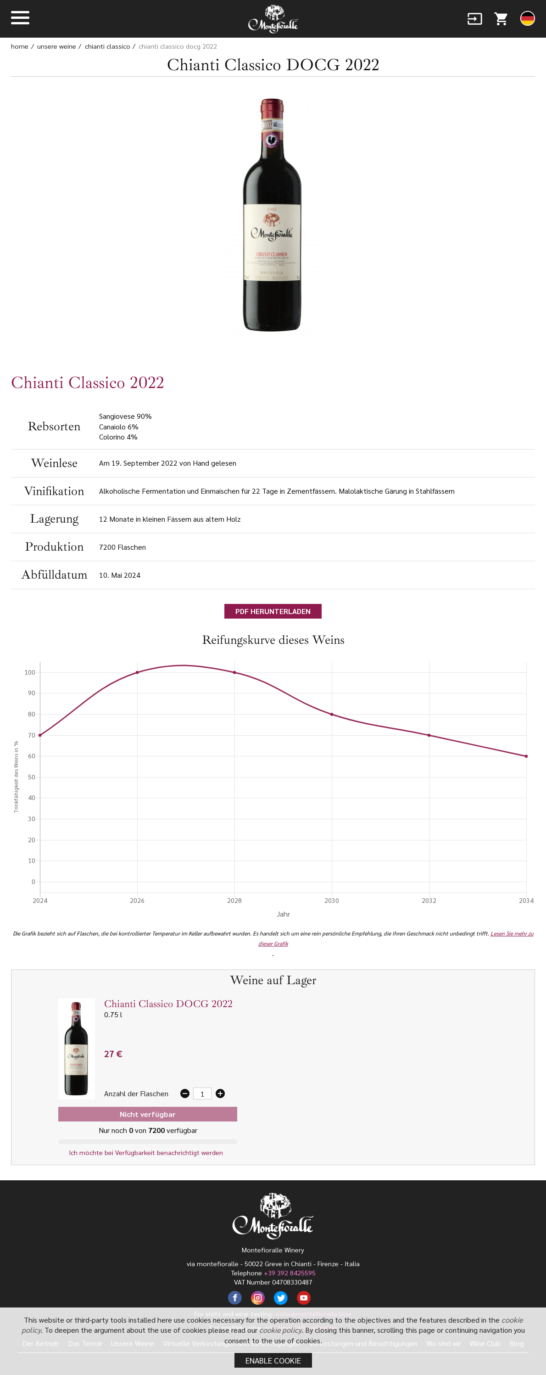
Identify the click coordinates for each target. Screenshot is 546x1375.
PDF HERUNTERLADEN (273, 611)
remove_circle (184, 1093)
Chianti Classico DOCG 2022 (178, 46)
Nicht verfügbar (148, 1114)
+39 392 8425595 (290, 1272)
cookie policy (280, 1330)
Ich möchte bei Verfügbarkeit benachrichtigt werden (148, 1152)
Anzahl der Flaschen (136, 1093)
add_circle (220, 1093)
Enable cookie (273, 1360)
